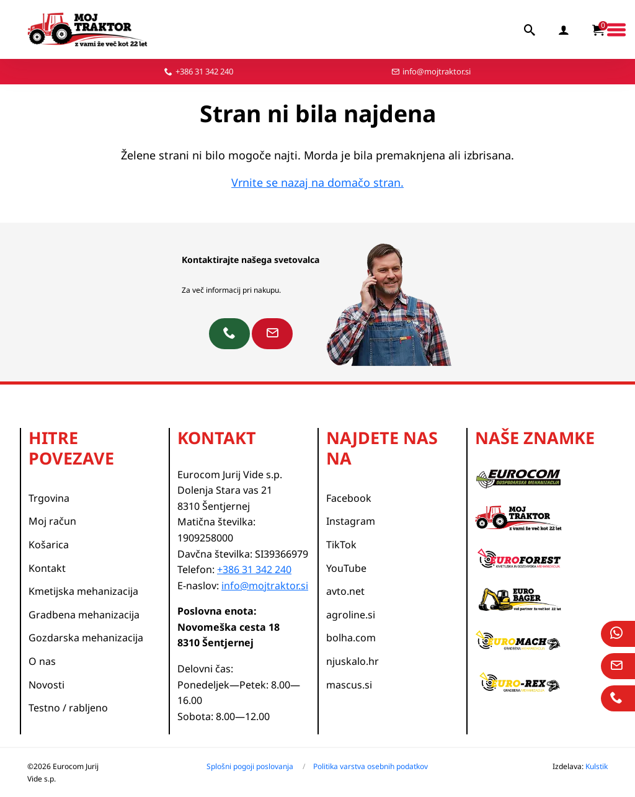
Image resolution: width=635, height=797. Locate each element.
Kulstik (596, 766)
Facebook (348, 498)
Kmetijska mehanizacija (83, 591)
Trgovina (49, 498)
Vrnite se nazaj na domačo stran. (317, 182)
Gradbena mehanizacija (84, 614)
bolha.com (351, 637)
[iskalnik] (530, 29)
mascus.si (349, 685)
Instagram (350, 521)
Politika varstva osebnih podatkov (370, 766)
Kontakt (47, 568)
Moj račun (52, 521)
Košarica (49, 544)
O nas (42, 661)
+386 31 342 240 (204, 71)
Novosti (46, 685)
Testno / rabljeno (68, 708)
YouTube (346, 568)
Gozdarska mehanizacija (86, 637)
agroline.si (350, 614)
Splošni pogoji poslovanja (249, 766)
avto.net (345, 591)
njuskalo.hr (352, 661)
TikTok (341, 544)
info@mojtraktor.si (436, 71)
